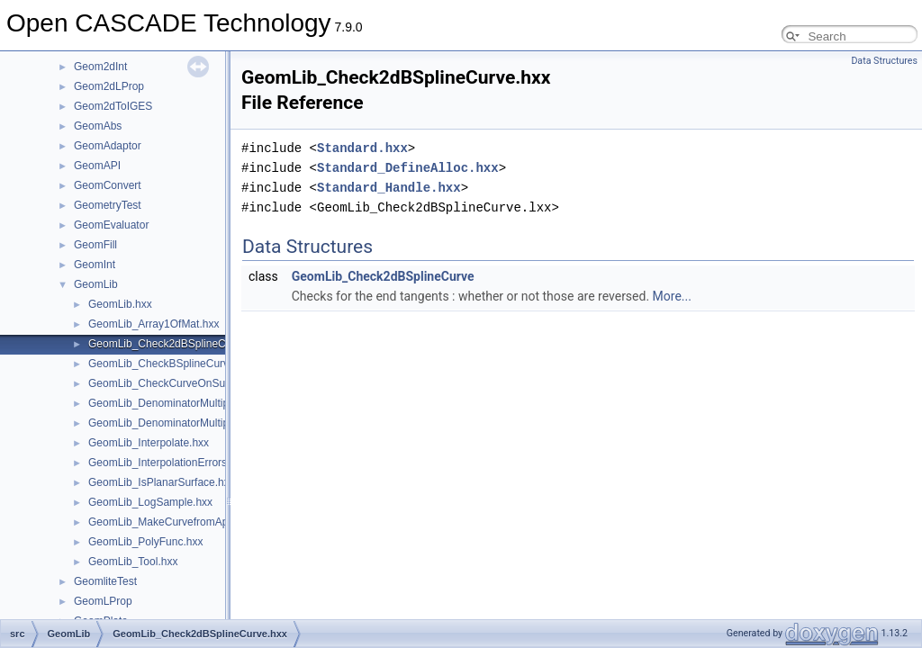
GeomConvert (107, 185)
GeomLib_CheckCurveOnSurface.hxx (178, 383)
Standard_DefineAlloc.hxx (408, 167)
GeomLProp (103, 601)
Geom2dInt (100, 66)
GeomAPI (97, 165)
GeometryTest (107, 205)
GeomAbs (98, 126)
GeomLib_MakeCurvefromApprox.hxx (178, 522)
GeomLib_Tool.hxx (132, 561)
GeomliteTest (105, 581)
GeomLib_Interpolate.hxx (148, 442)
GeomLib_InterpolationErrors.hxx (167, 462)
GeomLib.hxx (120, 304)
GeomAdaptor (107, 146)
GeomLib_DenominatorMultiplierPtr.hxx (182, 423)
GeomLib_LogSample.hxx (150, 502)
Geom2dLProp (109, 86)
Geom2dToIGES (113, 106)
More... (672, 296)
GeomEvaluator (111, 225)
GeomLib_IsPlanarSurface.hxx (161, 482)
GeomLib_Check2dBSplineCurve (383, 276)
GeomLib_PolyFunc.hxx (145, 542)
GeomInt (94, 264)
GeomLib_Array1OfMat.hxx (153, 324)
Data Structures (884, 61)
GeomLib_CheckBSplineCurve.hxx (171, 363)
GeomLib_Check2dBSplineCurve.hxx (177, 344)
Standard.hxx (362, 148)
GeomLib (96, 284)
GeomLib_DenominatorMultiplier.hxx (175, 403)
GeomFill (95, 244)
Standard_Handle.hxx (389, 187)
